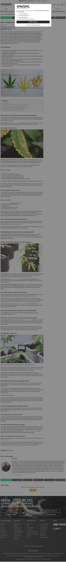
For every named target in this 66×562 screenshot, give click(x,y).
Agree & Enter (33, 22)
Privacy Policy (46, 10)
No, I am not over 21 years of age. (33, 24)
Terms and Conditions (38, 10)
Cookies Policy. (21, 11)
